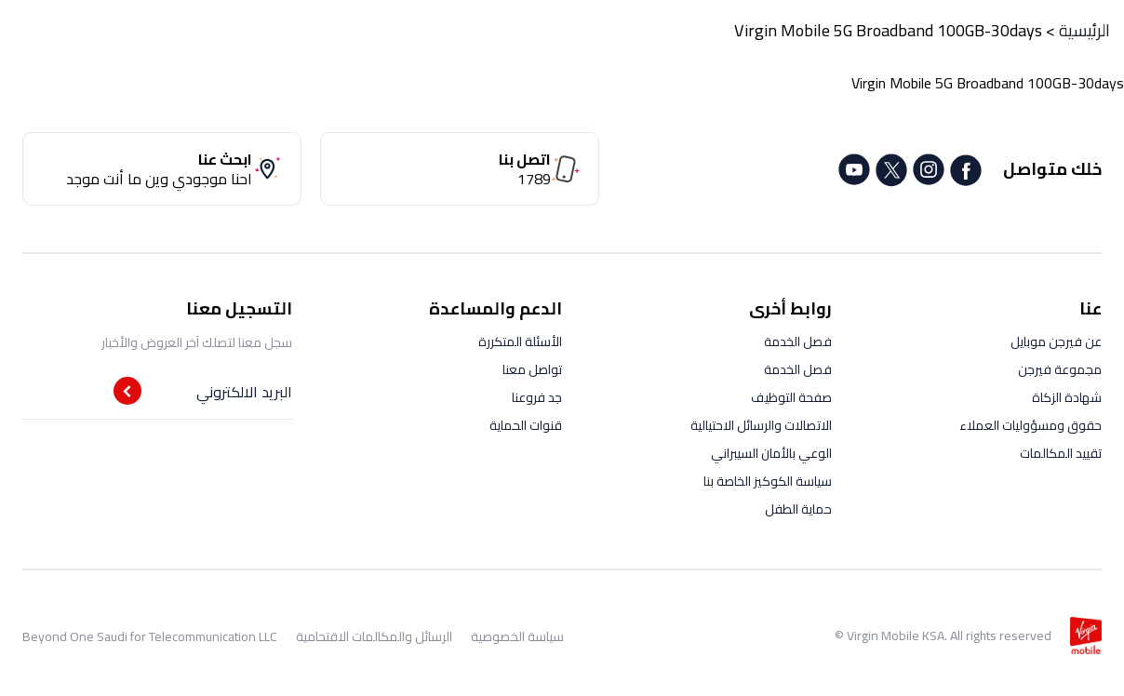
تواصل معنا (532, 369)
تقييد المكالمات (1061, 453)
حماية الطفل (798, 509)
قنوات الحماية (525, 425)
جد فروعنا (537, 397)
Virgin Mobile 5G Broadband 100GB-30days (888, 30)
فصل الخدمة (798, 341)
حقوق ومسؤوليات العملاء (1030, 425)
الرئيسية (1084, 30)
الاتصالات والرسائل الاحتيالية (761, 425)
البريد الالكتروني (244, 391)
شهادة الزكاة (1067, 397)
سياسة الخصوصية (517, 636)
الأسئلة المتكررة (520, 341)
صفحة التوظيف (791, 397)
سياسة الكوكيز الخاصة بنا (767, 481)
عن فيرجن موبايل (1056, 341)
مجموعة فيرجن (1060, 369)
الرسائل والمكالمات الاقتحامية (374, 636)
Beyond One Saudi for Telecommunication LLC (149, 636)
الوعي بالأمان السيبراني (771, 453)
